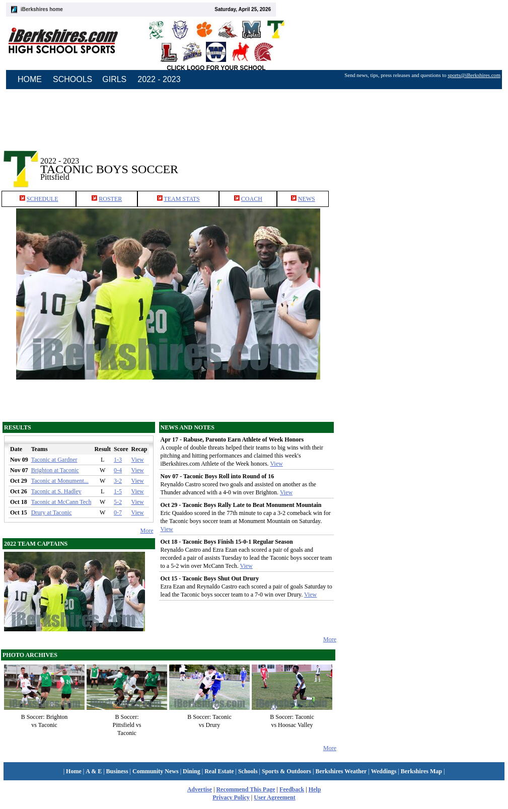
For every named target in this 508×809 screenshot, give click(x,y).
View (137, 459)
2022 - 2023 (158, 79)
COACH (251, 198)
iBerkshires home (42, 9)
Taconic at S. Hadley (56, 491)
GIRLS (114, 79)
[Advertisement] (422, 160)
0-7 (118, 512)
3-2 (118, 480)
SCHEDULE (42, 198)
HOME (30, 79)
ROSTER (110, 198)
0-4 (118, 470)
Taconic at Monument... (60, 480)
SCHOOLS (72, 79)
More (147, 530)
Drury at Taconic (51, 512)
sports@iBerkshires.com (474, 75)
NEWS (306, 198)
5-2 (118, 501)
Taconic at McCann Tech (61, 501)
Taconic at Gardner (54, 459)
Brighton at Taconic (55, 470)
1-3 (118, 459)
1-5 (118, 491)
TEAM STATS (181, 198)
